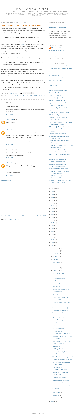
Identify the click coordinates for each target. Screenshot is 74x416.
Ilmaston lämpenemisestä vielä (61, 386)
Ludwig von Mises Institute (57, 105)
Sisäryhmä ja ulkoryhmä (57, 27)
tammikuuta (56, 398)
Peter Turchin (53, 83)
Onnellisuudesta (57, 323)
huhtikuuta (56, 270)
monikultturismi (26, 95)
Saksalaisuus (56, 346)
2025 (52, 194)
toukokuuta (56, 268)
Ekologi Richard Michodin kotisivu (59, 112)
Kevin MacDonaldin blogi (56, 120)
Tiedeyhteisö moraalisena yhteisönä (62, 357)
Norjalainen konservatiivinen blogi (59, 66)
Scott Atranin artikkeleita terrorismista (60, 93)
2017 (52, 217)
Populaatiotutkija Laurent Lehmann (59, 103)
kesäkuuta (56, 265)
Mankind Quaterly (54, 75)
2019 (52, 211)
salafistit (16, 58)
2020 (52, 208)
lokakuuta (56, 253)
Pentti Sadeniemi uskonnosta (60, 380)
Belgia (12, 95)
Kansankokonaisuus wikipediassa (58, 168)
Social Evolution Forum (56, 80)
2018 (52, 214)
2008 (52, 242)
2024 (52, 197)
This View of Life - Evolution (57, 78)
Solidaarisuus (56, 286)
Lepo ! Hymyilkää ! (58, 305)
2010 (52, 237)
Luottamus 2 (56, 284)
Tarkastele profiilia (56, 51)
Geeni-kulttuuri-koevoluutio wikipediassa (61, 157)
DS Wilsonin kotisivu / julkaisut (58, 117)
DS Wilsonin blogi (54, 115)
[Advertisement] (23, 197)
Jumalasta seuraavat (58, 328)
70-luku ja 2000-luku (58, 273)
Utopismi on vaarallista (59, 377)
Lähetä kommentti (6, 180)
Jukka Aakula (10, 119)
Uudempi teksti (5, 215)
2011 (52, 234)
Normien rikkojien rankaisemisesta (62, 359)
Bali (53, 325)
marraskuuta (56, 251)
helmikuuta (56, 395)
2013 (52, 228)
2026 (52, 191)
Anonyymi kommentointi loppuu (61, 302)
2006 (52, 401)
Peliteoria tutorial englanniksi (57, 133)
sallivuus (41, 95)
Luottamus (55, 294)
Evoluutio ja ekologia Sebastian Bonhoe (60, 68)
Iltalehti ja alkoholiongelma (60, 349)
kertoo (22, 44)
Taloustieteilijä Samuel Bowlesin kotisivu (61, 154)
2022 (52, 203)
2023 (52, 200)
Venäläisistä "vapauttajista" (60, 281)
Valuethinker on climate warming (61, 383)
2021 (52, 206)
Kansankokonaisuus (37, 8)
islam (17, 95)
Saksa (35, 95)
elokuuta (55, 259)
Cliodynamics (53, 85)
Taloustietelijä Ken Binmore (57, 100)
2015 (52, 223)
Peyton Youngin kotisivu (56, 95)
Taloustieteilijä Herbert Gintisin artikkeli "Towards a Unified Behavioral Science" (60, 129)
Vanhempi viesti (41, 215)
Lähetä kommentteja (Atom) (13, 219)
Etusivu (23, 215)
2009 (52, 240)
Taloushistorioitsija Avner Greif (58, 90)
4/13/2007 (9, 114)
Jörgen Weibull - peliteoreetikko (58, 88)
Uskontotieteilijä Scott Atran (57, 98)
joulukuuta (56, 248)
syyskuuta (56, 256)
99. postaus (55, 388)
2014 (52, 225)
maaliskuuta (56, 392)
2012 (52, 231)
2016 (52, 220)
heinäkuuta (56, 262)
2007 (52, 245)
